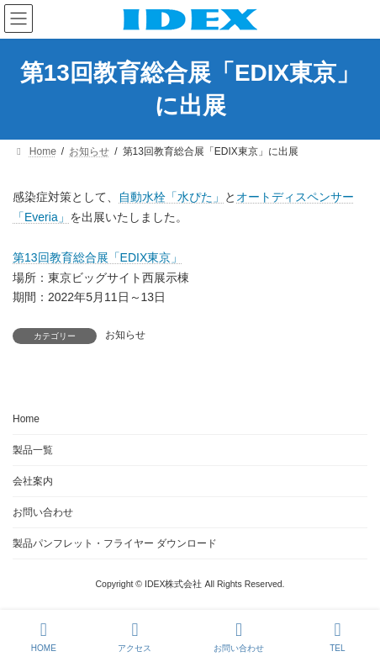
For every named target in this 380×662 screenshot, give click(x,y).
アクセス (134, 637)
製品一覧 (33, 450)
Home (26, 419)
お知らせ (125, 335)
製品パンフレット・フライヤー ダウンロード (115, 543)
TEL (338, 637)
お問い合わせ (43, 512)
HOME (43, 637)
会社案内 (33, 481)
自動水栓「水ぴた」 (171, 197)
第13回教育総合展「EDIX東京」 (97, 257)
